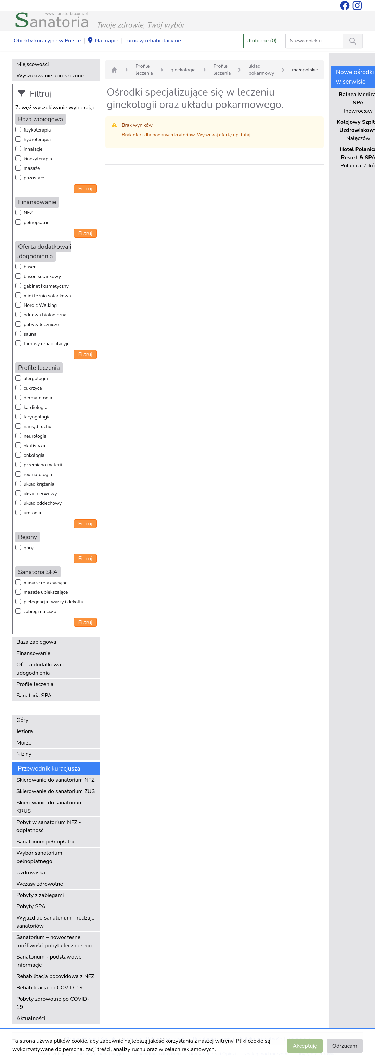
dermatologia (38, 398)
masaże (32, 168)
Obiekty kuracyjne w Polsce (47, 41)
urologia (32, 513)
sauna (30, 334)
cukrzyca (33, 388)
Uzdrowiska (30, 872)
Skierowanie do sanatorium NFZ (55, 780)
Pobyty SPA (31, 906)
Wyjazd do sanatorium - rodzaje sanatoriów (55, 922)
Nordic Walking (40, 305)
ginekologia (183, 69)
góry (29, 548)
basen (30, 267)
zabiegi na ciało (40, 611)
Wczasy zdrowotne (39, 884)
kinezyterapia (38, 158)
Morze (23, 743)
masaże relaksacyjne (45, 582)
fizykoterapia (37, 130)
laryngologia (37, 417)
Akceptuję (305, 1046)
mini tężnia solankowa (47, 295)
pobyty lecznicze (41, 324)
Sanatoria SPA (34, 695)
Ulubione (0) (261, 41)
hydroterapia (37, 139)
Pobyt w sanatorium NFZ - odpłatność (48, 826)
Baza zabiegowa (36, 642)
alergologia (36, 378)
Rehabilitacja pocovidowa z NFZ (55, 976)
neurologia (35, 436)
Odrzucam (344, 1046)
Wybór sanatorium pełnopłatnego (39, 857)
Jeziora (24, 731)
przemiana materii (43, 465)
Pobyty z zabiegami (40, 895)
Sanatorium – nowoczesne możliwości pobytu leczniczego (54, 941)
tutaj (245, 135)
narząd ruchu (37, 426)
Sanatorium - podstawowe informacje (49, 961)
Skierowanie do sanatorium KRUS (49, 807)
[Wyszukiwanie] (353, 41)
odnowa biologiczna (45, 315)
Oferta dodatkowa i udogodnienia (40, 669)
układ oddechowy (43, 503)
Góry (22, 720)
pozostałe (34, 178)
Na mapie (102, 41)
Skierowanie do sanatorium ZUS (55, 791)
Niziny (23, 754)
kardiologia (35, 407)
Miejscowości (32, 64)
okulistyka (34, 445)
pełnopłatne (37, 222)
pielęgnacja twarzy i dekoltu (53, 602)
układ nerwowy (40, 493)
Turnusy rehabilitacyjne (152, 41)
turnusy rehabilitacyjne (48, 343)
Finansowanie (33, 653)
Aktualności (30, 1018)
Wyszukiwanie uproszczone (50, 75)
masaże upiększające (46, 592)
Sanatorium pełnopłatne (46, 842)
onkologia (34, 455)
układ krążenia (39, 484)
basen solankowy (42, 276)
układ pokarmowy (261, 69)
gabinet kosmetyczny (46, 286)
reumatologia (38, 474)
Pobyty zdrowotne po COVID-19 (52, 1003)
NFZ (28, 213)
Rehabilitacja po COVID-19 (49, 987)
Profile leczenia (34, 684)
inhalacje (33, 149)
